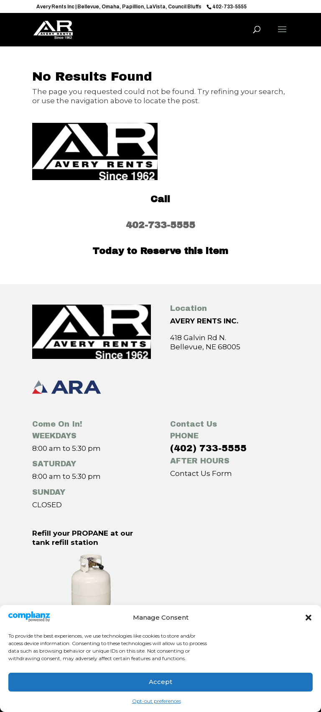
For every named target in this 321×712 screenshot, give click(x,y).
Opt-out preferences (156, 701)
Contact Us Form (201, 473)
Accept (160, 682)
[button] (308, 617)
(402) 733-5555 (208, 448)
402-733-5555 (160, 225)
